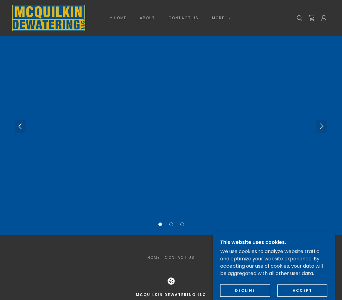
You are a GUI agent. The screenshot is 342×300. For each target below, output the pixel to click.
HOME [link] (120, 17)
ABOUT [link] (147, 17)
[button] (220, 18)
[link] (48, 17)
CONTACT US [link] (183, 17)
